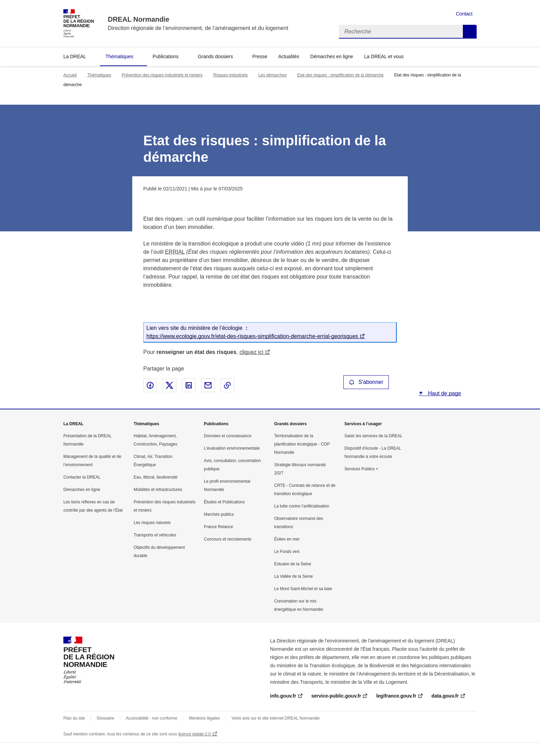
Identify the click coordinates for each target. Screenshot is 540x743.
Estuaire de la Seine (292, 564)
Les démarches (272, 75)
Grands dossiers (215, 56)
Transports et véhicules (155, 535)
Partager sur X (169, 385)
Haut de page (443, 393)
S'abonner (366, 382)
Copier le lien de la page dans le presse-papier (227, 385)
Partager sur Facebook (150, 385)
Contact (464, 14)
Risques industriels (230, 75)
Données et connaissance (227, 435)
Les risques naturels (152, 522)
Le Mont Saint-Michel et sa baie (303, 588)
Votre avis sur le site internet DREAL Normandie (276, 718)
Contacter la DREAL (82, 477)
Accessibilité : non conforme (151, 718)
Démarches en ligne (331, 56)
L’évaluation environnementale (232, 448)
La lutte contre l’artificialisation (301, 506)
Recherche (470, 32)
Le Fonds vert (286, 551)
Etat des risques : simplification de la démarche (340, 75)
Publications (166, 56)
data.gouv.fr (445, 696)
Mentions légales (204, 718)
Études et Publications (224, 502)
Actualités (288, 56)
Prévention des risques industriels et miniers (162, 75)
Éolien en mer (287, 539)
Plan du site (74, 718)
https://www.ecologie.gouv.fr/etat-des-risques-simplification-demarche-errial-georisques (252, 336)
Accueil (70, 75)
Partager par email (208, 385)
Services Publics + (361, 469)
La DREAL (74, 56)
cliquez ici (251, 352)
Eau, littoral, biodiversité (155, 477)
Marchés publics (219, 514)
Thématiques (119, 56)
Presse (260, 56)
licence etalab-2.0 (194, 734)
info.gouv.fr (283, 696)
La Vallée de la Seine (293, 576)
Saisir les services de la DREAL (373, 435)
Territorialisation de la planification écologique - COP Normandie (302, 444)
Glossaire (105, 718)
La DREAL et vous (384, 56)
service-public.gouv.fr (336, 696)
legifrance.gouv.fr (396, 696)
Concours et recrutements (227, 539)
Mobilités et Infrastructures (158, 489)
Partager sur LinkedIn (189, 385)
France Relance (218, 526)
